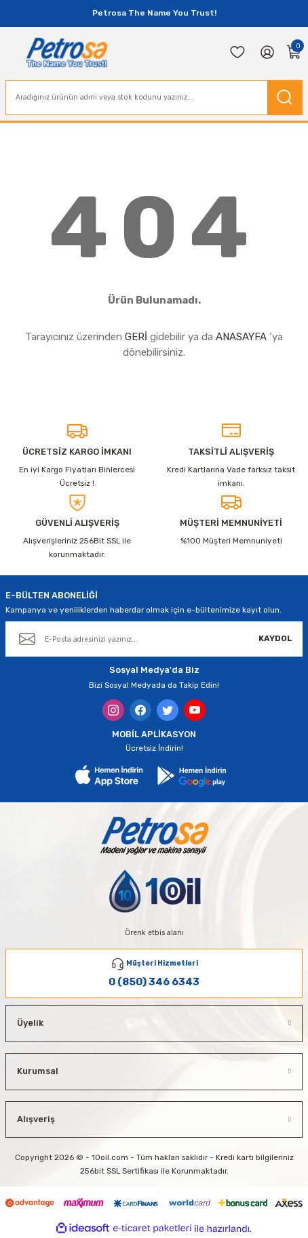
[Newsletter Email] (154, 639)
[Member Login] (267, 52)
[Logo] (66, 52)
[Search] (154, 97)
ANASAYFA (241, 337)
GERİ (136, 337)
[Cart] (294, 52)
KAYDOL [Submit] (275, 638)
